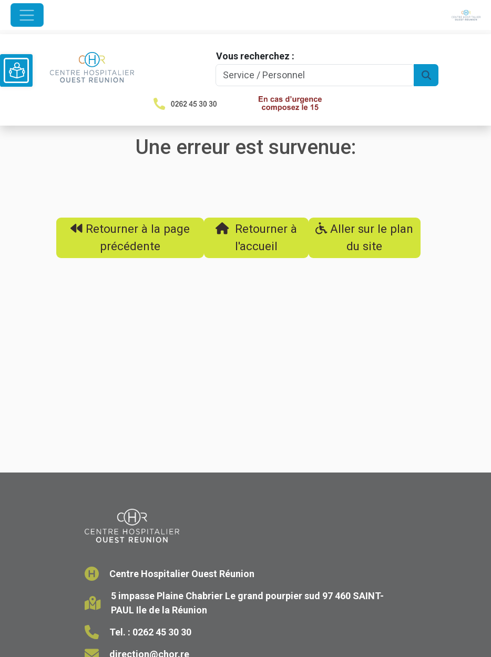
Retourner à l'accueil (256, 237)
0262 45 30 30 (161, 632)
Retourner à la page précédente (130, 237)
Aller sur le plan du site (364, 237)
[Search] (315, 75)
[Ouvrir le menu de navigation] (27, 15)
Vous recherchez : (255, 55)
